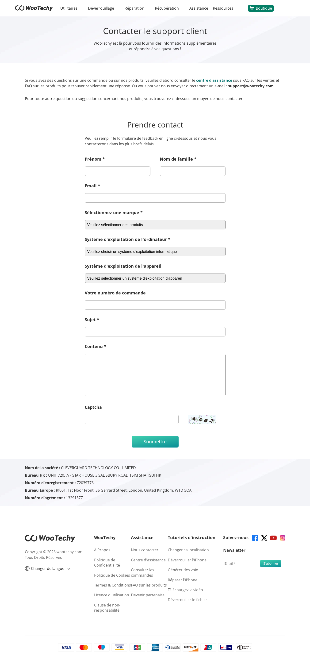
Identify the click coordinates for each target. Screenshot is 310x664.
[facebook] (255, 537)
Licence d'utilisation (111, 595)
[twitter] (264, 537)
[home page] (34, 9)
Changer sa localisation (188, 549)
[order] (155, 305)
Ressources (223, 8)
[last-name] (193, 171)
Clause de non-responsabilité (107, 607)
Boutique (261, 8)
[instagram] (282, 537)
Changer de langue (47, 568)
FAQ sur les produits (149, 585)
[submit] (270, 563)
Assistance (198, 8)
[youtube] (273, 537)
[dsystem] (155, 278)
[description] (155, 375)
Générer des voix (183, 569)
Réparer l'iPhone (182, 580)
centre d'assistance (214, 80)
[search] (240, 8)
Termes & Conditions (112, 585)
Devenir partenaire (148, 595)
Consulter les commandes (142, 572)
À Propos (102, 549)
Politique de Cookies (112, 575)
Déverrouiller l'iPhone (187, 560)
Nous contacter (144, 549)
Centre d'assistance (148, 560)
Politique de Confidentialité (107, 562)
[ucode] (132, 419)
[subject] (155, 331)
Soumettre (155, 441)
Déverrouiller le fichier (187, 599)
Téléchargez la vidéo (185, 589)
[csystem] (155, 224)
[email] (155, 198)
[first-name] (117, 171)
